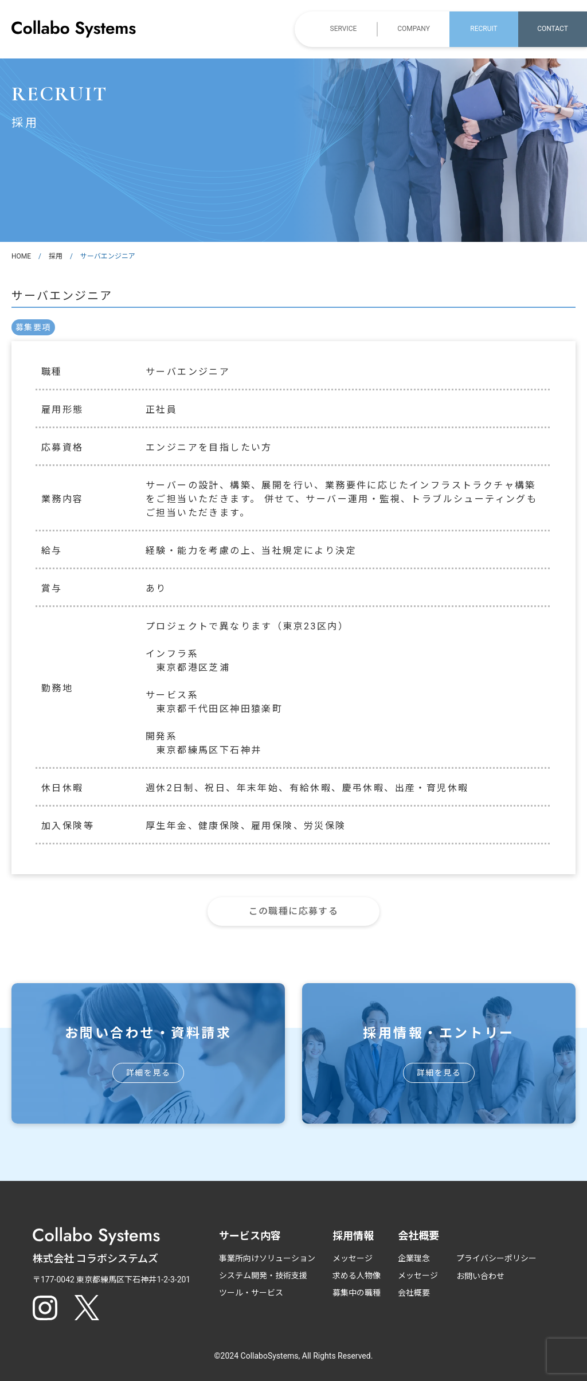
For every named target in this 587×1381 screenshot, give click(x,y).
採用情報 (353, 1236)
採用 (55, 256)
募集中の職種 (356, 1292)
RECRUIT (483, 29)
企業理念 (414, 1258)
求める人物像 (356, 1275)
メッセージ (352, 1258)
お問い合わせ (480, 1276)
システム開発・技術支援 (263, 1275)
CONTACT (552, 29)
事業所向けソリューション (267, 1258)
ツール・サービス (251, 1292)
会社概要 (414, 1292)
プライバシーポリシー (496, 1258)
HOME (21, 256)
